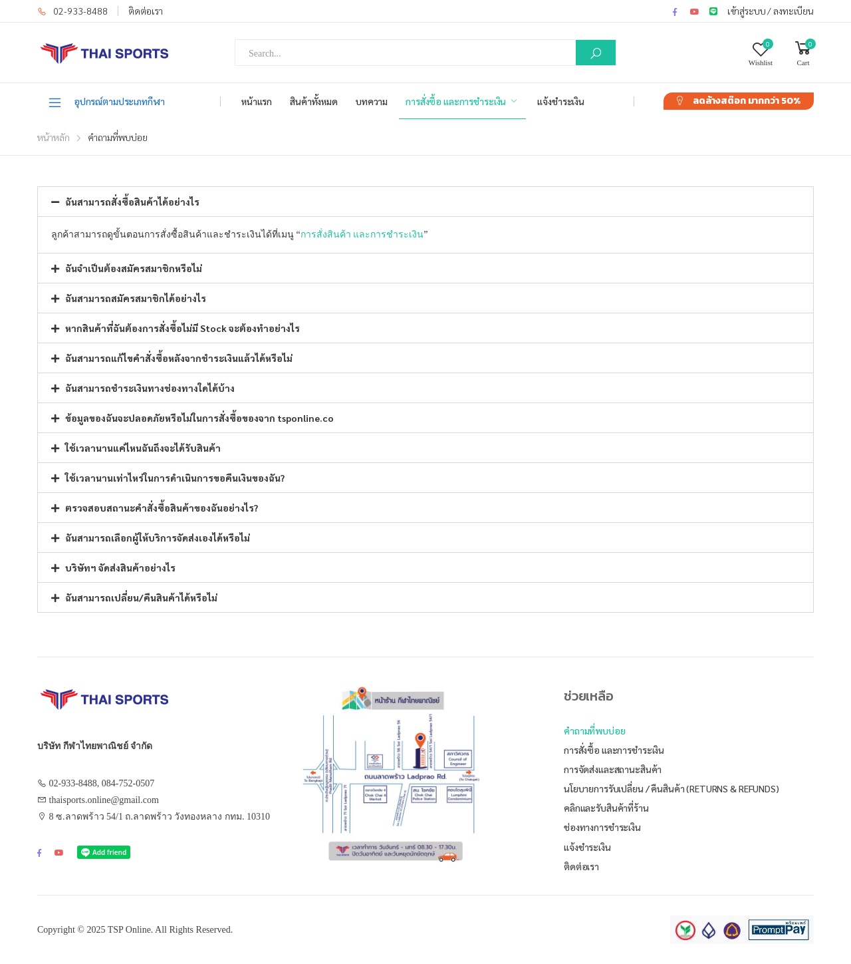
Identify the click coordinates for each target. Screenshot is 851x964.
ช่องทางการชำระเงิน (602, 827)
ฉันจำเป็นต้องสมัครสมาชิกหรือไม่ (133, 268)
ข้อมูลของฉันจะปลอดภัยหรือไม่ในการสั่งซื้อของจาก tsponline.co (199, 418)
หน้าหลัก (53, 137)
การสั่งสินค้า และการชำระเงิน (362, 235)
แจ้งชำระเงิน (560, 101)
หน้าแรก (256, 101)
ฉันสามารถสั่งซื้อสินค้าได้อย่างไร (132, 202)
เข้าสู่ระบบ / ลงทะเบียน (770, 11)
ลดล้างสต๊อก (746, 101)
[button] (425, 201)
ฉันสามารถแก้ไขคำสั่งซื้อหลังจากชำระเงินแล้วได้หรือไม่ (179, 358)
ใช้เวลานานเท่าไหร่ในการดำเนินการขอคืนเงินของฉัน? (175, 478)
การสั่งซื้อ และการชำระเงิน (456, 101)
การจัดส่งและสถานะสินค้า (613, 769)
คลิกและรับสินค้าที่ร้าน (606, 808)
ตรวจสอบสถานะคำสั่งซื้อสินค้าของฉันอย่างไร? (161, 508)
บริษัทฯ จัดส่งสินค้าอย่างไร (120, 567)
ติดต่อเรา (145, 11)
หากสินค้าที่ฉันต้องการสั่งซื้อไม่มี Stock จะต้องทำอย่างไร (182, 328)
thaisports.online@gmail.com (104, 800)
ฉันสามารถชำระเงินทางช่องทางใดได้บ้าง (150, 388)
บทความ (372, 101)
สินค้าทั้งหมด (314, 101)
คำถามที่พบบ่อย (595, 730)
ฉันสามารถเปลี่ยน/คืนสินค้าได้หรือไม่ (141, 597)
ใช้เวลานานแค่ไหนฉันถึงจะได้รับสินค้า (143, 448)
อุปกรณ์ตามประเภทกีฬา (106, 102)
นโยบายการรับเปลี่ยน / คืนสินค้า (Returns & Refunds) (671, 788)
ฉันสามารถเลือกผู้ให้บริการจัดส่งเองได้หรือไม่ (157, 538)
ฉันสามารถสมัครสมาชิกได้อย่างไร (135, 298)
